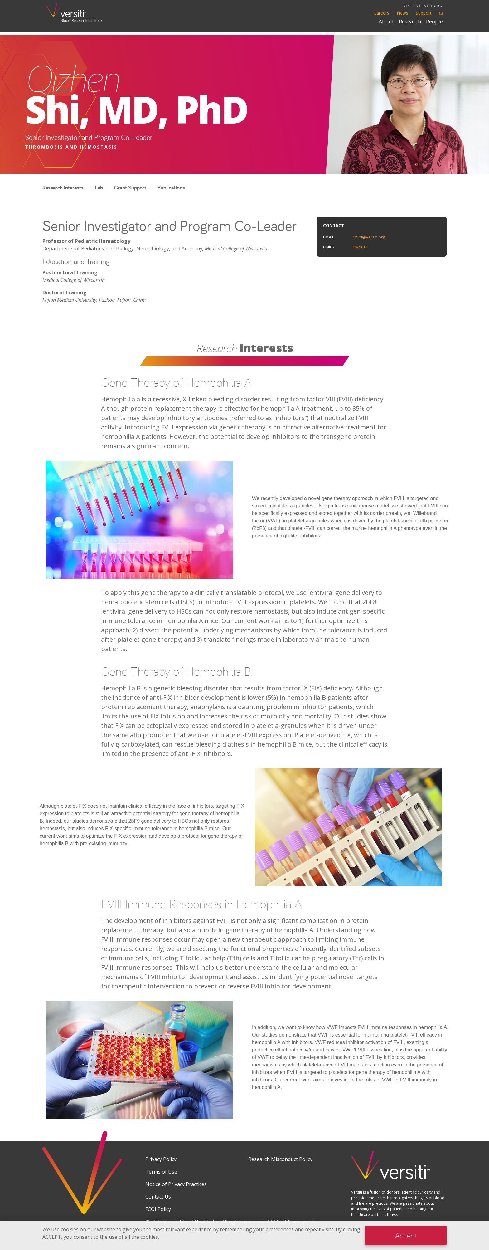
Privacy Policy (161, 1159)
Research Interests (63, 187)
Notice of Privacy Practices (176, 1184)
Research (410, 21)
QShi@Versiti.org (369, 237)
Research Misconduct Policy (280, 1159)
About (386, 21)
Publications (171, 187)
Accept (406, 1235)
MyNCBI (360, 247)
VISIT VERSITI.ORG (423, 5)
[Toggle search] (441, 13)
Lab (99, 187)
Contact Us (158, 1196)
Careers (381, 13)
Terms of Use (161, 1171)
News (402, 13)
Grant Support (130, 187)
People (434, 21)
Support (424, 13)
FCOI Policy (158, 1209)
